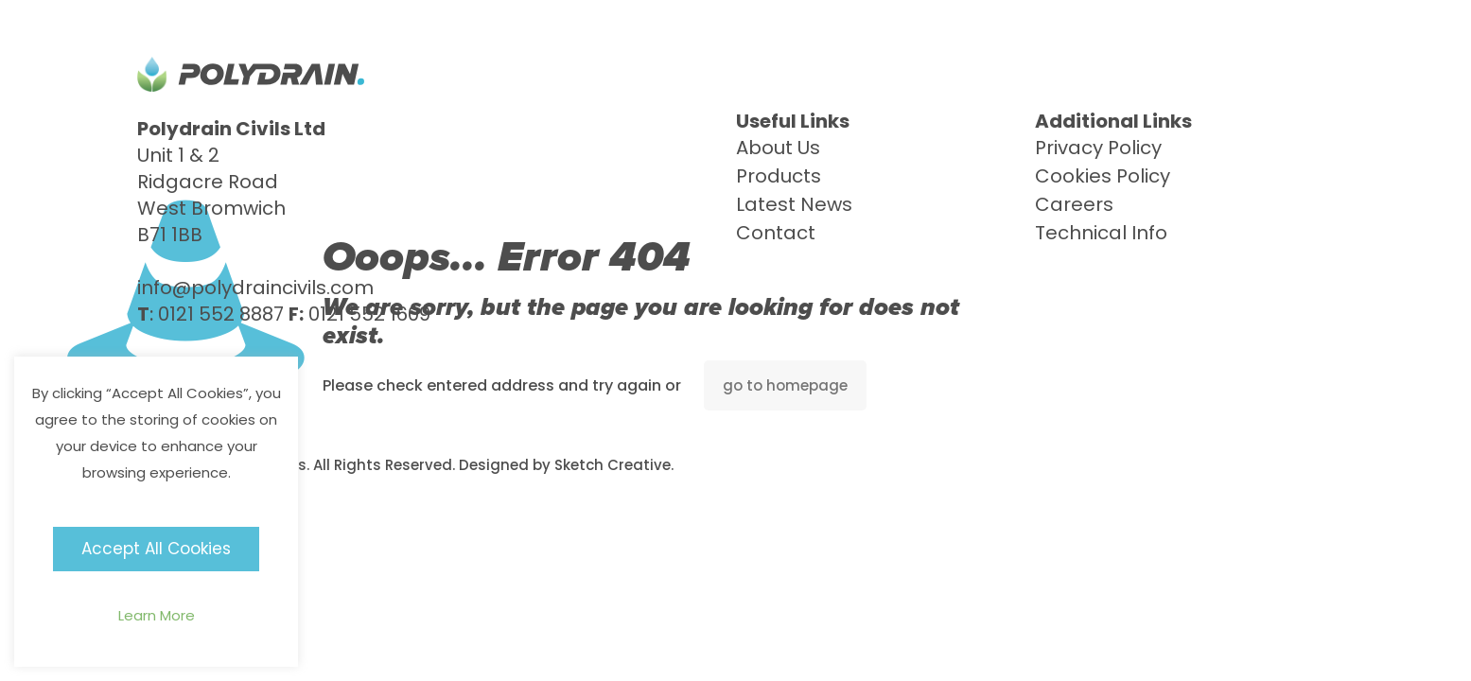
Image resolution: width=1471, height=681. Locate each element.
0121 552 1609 (369, 314)
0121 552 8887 (221, 314)
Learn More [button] (156, 615)
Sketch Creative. (614, 465)
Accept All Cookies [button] (156, 548)
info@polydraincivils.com (255, 287)
